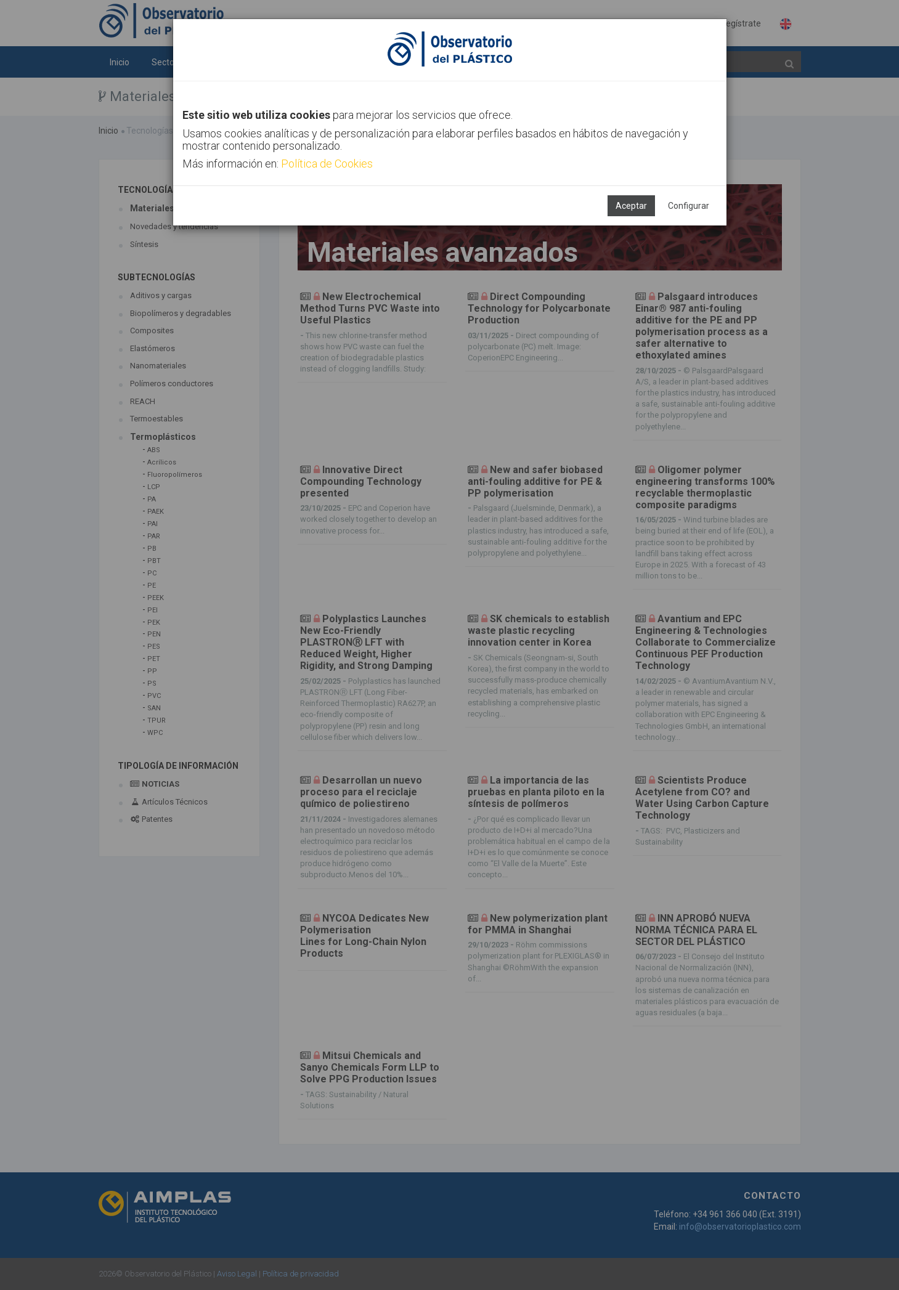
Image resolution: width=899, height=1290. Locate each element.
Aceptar (631, 206)
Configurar (688, 206)
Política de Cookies (327, 163)
